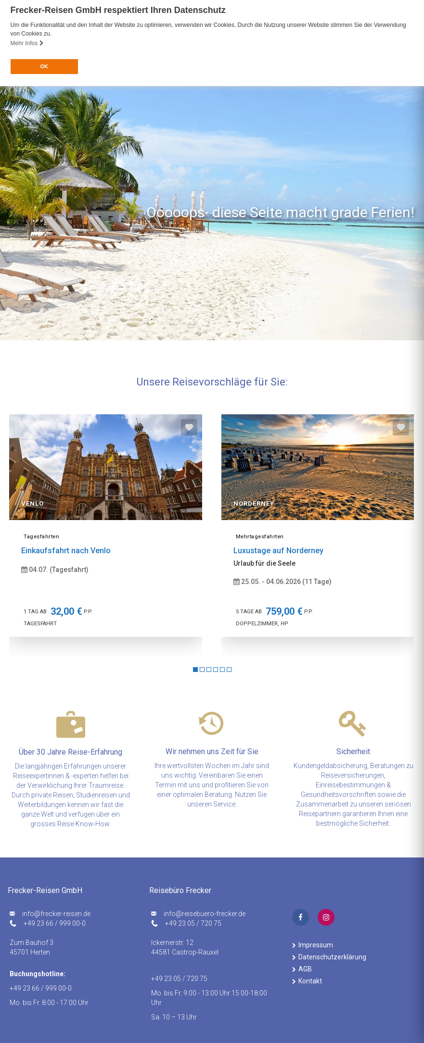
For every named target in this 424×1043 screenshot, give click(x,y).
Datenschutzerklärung (332, 957)
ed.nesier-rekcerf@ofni (56, 914)
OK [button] (44, 66)
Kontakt (310, 981)
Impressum (315, 945)
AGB (305, 969)
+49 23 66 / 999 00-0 (55, 923)
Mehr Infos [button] (27, 43)
